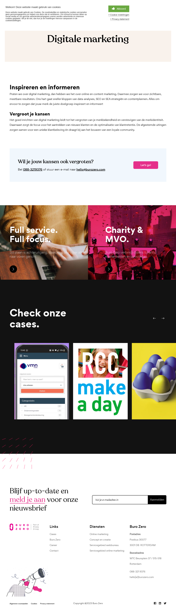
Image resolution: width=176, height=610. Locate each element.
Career (53, 545)
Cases (53, 534)
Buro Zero (55, 539)
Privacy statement (47, 604)
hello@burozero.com (90, 170)
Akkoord (119, 8)
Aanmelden (157, 499)
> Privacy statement (119, 19)
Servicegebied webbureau (104, 545)
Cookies (34, 604)
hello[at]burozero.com (142, 577)
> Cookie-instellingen (118, 14)
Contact (54, 550)
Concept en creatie (100, 539)
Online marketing (99, 534)
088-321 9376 (137, 571)
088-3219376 (32, 170)
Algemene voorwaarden (19, 604)
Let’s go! (146, 165)
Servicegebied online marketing (107, 550)
